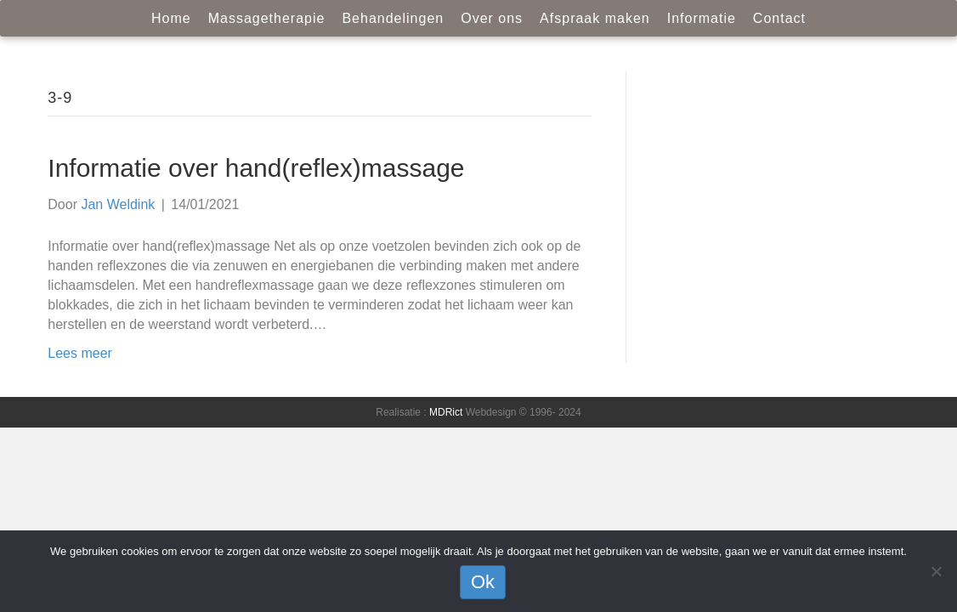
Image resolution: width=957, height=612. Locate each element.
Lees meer (80, 353)
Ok (483, 581)
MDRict (445, 412)
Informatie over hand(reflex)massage (256, 168)
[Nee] (935, 571)
